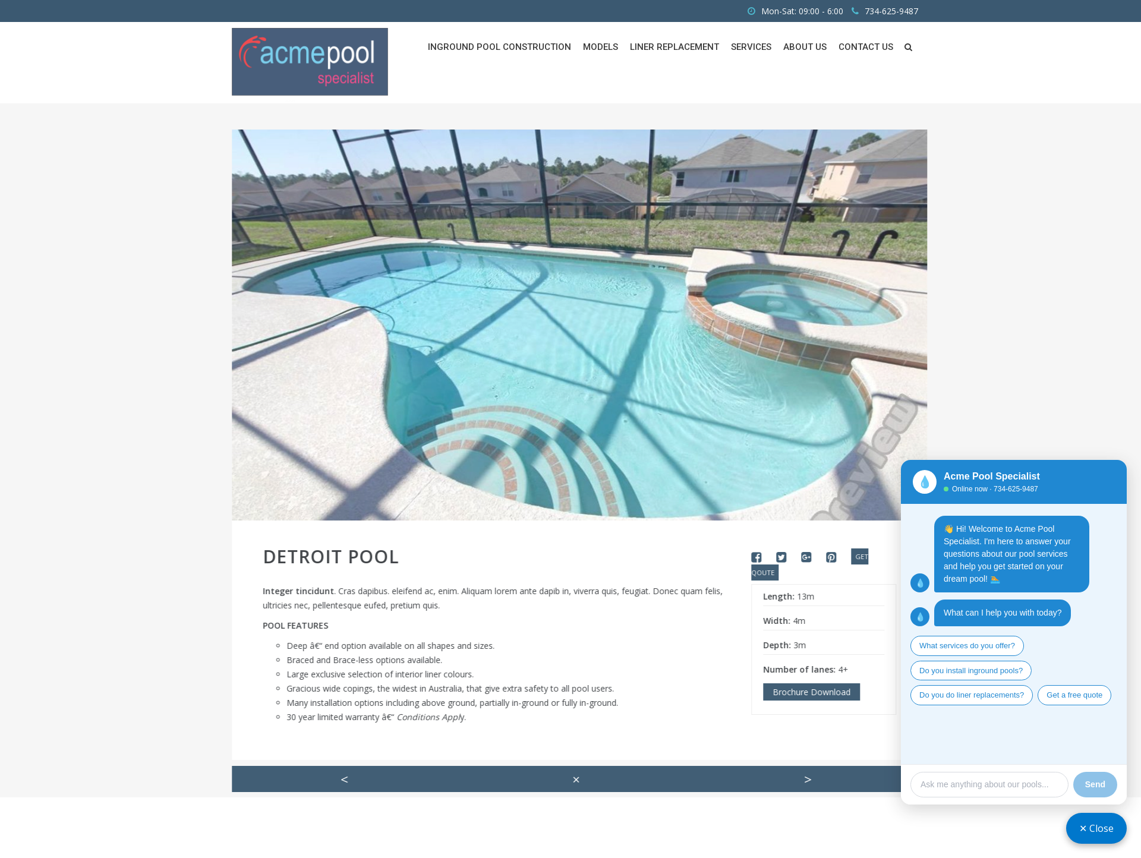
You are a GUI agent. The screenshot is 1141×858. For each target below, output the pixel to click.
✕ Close (1096, 828)
